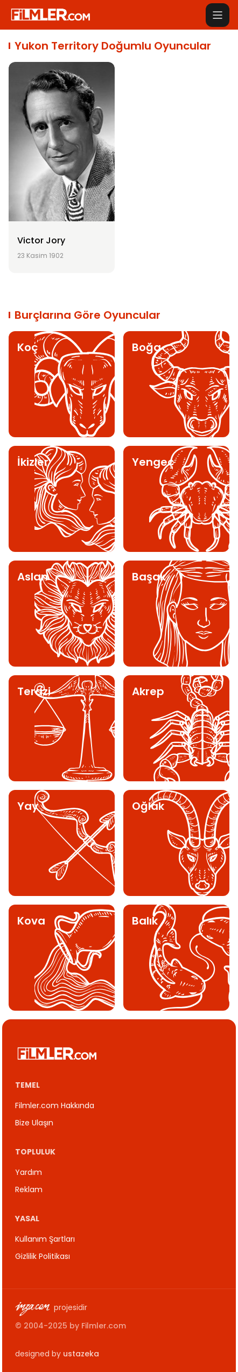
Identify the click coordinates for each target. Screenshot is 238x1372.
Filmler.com (103, 1325)
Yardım (28, 1172)
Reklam (29, 1189)
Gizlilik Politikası (42, 1256)
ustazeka (81, 1353)
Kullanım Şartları (45, 1239)
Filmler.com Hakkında (54, 1105)
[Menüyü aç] (217, 15)
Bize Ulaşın (34, 1122)
